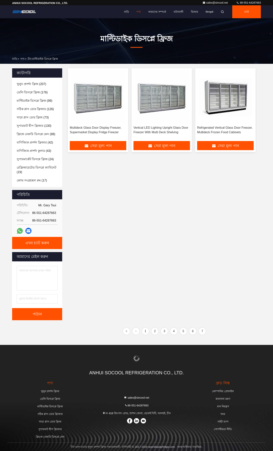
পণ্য (138, 11)
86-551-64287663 (248, 2)
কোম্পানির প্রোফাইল (223, 391)
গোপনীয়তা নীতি (223, 429)
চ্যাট (246, 11)
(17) (32, 180)
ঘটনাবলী (178, 11)
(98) (36, 134)
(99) (34, 100)
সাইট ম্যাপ (222, 421)
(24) (35, 159)
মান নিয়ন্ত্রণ (223, 406)
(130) (34, 125)
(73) (33, 117)
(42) (35, 142)
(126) (35, 109)
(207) (31, 84)
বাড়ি (126, 11)
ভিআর (194, 11)
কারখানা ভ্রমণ (223, 398)
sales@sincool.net (215, 2)
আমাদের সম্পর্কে (157, 11)
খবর (222, 414)
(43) (34, 150)
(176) (32, 92)
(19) (36, 170)
